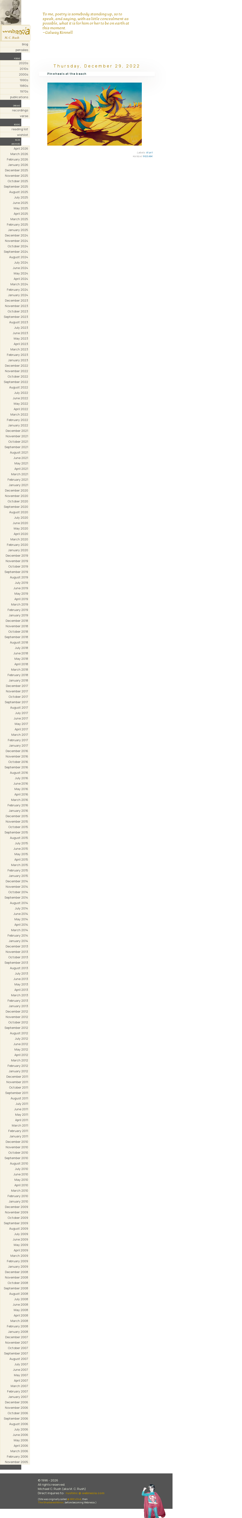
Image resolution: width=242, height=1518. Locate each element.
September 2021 (16, 447)
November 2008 (16, 1277)
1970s (24, 91)
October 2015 (18, 827)
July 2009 (21, 1234)
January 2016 (18, 810)
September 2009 (16, 1223)
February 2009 (17, 1261)
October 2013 (18, 957)
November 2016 (17, 756)
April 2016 (21, 794)
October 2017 (18, 696)
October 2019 (18, 566)
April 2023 (21, 344)
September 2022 (16, 382)
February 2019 (18, 610)
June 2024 (20, 268)
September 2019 (16, 572)
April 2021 (21, 469)
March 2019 (19, 604)
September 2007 (16, 1353)
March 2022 (19, 414)
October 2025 (18, 181)
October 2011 (18, 1087)
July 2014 (21, 908)
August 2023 (18, 322)
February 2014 (18, 935)
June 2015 (20, 848)
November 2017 (17, 691)
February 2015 (18, 870)
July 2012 (21, 1038)
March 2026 (19, 154)
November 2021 (17, 436)
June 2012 (20, 1044)
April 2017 (21, 729)
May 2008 (21, 1310)
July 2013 (21, 973)
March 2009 (19, 1255)
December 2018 (17, 620)
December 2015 (17, 816)
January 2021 (18, 485)
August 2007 (18, 1359)
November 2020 (16, 496)
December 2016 (17, 751)
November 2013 (17, 952)
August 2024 (18, 257)
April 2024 (21, 279)
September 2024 (16, 251)
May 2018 (21, 658)
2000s (23, 74)
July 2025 (21, 197)
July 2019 (21, 582)
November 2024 (16, 241)
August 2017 (19, 707)
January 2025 (18, 230)
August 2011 (19, 1098)
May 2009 (21, 1245)
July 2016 (21, 778)
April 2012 (21, 1055)
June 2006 (20, 1435)
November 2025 (16, 175)
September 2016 (16, 767)
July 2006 (21, 1429)
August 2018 (19, 642)
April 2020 (21, 534)
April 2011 (21, 1120)
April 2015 (21, 859)
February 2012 (18, 1066)
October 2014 (18, 892)
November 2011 (17, 1082)
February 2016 (18, 805)
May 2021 (21, 463)
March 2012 (19, 1060)
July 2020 (21, 517)
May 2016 (21, 789)
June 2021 (20, 458)
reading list (20, 129)
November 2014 (17, 886)
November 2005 (16, 1462)
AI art (149, 152)
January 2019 (18, 615)
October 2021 (18, 441)
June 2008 (20, 1304)
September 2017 (16, 702)
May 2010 (21, 1179)
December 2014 (17, 881)
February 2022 (17, 420)
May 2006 (21, 1440)
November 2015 (17, 821)
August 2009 (18, 1228)
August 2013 (19, 968)
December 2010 (17, 1142)
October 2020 (18, 501)
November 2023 (16, 306)
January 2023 (18, 360)
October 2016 (18, 762)
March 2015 (19, 865)
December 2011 (17, 1076)
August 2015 (19, 838)
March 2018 (19, 669)
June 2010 (20, 1174)
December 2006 (16, 1402)
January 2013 (18, 1006)
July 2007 (21, 1364)
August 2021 (19, 452)
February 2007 (17, 1391)
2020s (23, 63)
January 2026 (18, 165)
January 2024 (18, 295)
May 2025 (21, 208)
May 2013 (21, 984)
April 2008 (21, 1315)
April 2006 (21, 1445)
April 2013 (21, 990)
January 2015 (18, 876)
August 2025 (18, 192)
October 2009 (18, 1217)
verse (24, 116)
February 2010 (18, 1196)
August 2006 (18, 1424)
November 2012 (17, 1017)
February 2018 (18, 675)
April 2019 (21, 599)
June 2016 (20, 783)
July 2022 (21, 393)
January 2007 (18, 1397)
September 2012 (16, 1028)
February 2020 (17, 544)
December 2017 (17, 686)
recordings (20, 110)
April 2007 (21, 1380)
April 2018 (21, 664)
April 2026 (21, 148)
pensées (22, 50)
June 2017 (21, 718)
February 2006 (17, 1456)
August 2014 (19, 903)
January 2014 (18, 941)
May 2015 (21, 854)
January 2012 (18, 1071)
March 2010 (19, 1190)
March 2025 (19, 219)
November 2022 (16, 371)
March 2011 (20, 1125)
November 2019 (17, 561)
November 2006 (16, 1407)
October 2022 (18, 376)
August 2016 (19, 772)
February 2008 (17, 1326)
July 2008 (21, 1299)
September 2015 (16, 832)
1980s (24, 86)
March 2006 (19, 1451)
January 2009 (18, 1266)
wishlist (22, 135)
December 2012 (17, 1011)
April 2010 (21, 1185)
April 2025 (21, 213)
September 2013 (16, 962)
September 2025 (16, 186)
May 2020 (21, 528)
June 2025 (20, 203)
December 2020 (16, 490)
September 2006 (16, 1418)
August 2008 (18, 1293)
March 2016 (19, 800)
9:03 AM (147, 156)
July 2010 (21, 1169)
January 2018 (18, 680)
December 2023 (16, 300)
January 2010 (18, 1201)
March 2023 (19, 349)
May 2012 (21, 1049)
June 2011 (21, 1109)
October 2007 (18, 1348)
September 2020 (16, 507)
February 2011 (18, 1131)
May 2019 (21, 593)
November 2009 (16, 1212)
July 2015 (21, 843)
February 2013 (18, 1000)
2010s (24, 69)
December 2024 (16, 235)
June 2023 (20, 333)
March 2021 (19, 474)
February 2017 (18, 740)
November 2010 (17, 1147)
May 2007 (21, 1375)
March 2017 (19, 734)
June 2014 (20, 914)
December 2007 (16, 1337)
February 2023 (17, 355)
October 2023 (18, 311)
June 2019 (20, 588)
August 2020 (18, 512)
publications (19, 97)
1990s (24, 80)
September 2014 (16, 897)
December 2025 (16, 170)
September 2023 (16, 317)
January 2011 (18, 1136)
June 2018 (20, 653)
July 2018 (21, 648)
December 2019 (17, 555)
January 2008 (18, 1331)
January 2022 (18, 425)
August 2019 (19, 577)
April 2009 (21, 1250)
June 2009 (20, 1239)
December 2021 (17, 431)
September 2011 (16, 1093)
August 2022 (18, 387)
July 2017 (21, 713)
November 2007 (16, 1342)
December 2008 (16, 1272)
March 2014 (19, 930)
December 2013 (17, 946)
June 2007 (20, 1369)
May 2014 (21, 919)
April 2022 (21, 409)
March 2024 (19, 284)
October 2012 (18, 1022)
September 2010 (16, 1158)
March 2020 (19, 539)
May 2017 (21, 724)
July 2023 (21, 327)
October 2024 (18, 246)
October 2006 (18, 1413)
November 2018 (17, 626)
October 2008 (18, 1283)
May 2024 (21, 273)
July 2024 (21, 262)
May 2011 (21, 1114)
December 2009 (16, 1207)
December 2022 (16, 365)
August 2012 (19, 1033)
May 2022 (21, 403)
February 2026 (17, 159)
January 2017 (18, 745)
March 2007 (19, 1386)
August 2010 (19, 1163)
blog (25, 44)
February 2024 (17, 289)
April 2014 (21, 924)
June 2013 (20, 979)
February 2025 (17, 224)
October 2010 (18, 1152)
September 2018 (16, 637)
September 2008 (16, 1288)
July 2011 (22, 1104)
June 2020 (20, 523)
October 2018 (18, 631)
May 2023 (21, 338)
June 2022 (20, 398)
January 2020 (18, 550)
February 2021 (18, 479)
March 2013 (19, 995)
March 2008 (19, 1321)
